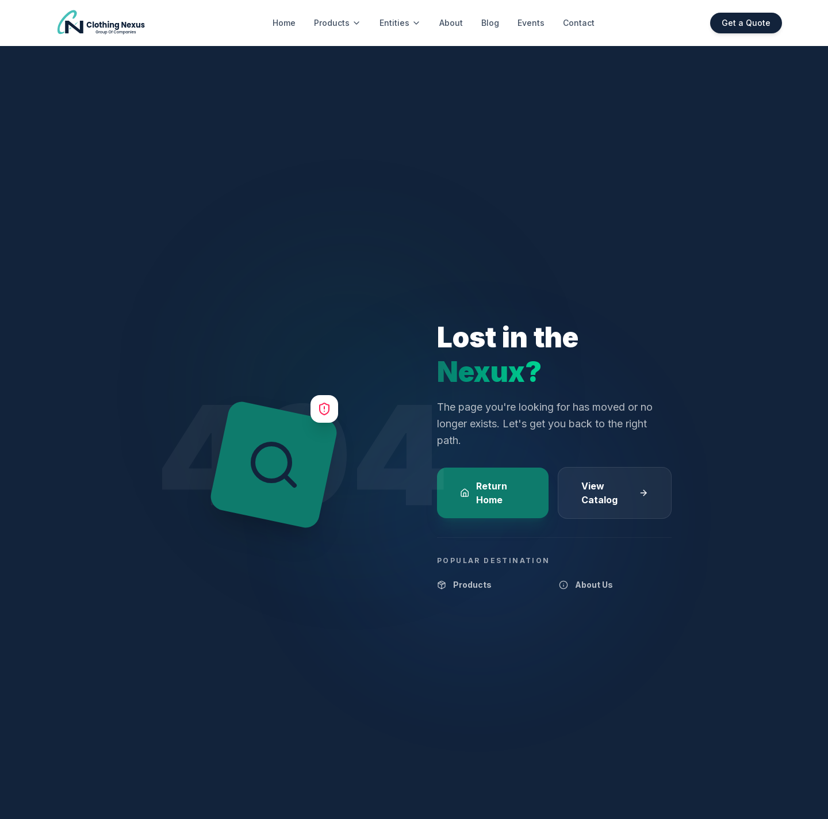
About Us (586, 585)
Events (531, 23)
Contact (579, 23)
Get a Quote (746, 23)
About (451, 23)
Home (284, 23)
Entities (400, 23)
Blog (490, 23)
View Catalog (614, 493)
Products (337, 23)
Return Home (483, 493)
